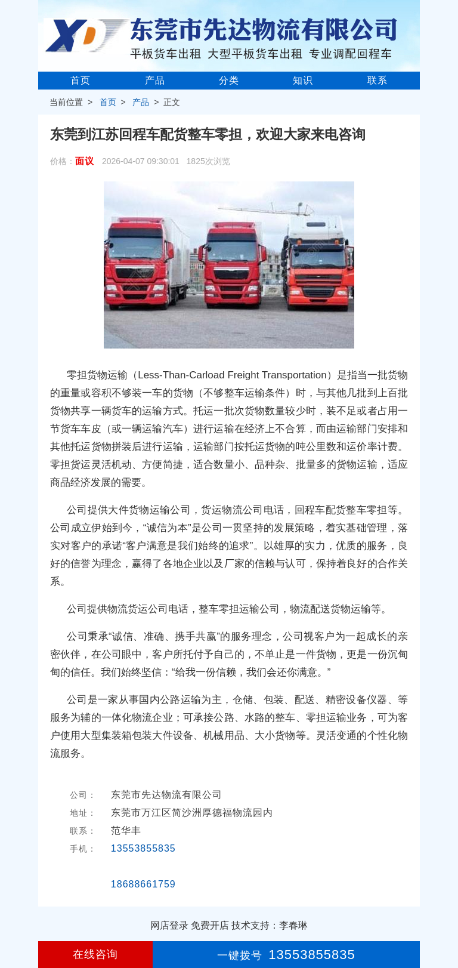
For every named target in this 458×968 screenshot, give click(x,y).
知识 (303, 80)
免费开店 (210, 925)
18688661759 (143, 884)
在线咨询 (95, 954)
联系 (377, 80)
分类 (229, 80)
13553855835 (143, 848)
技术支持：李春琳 (269, 925)
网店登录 (169, 925)
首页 (80, 80)
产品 (155, 80)
